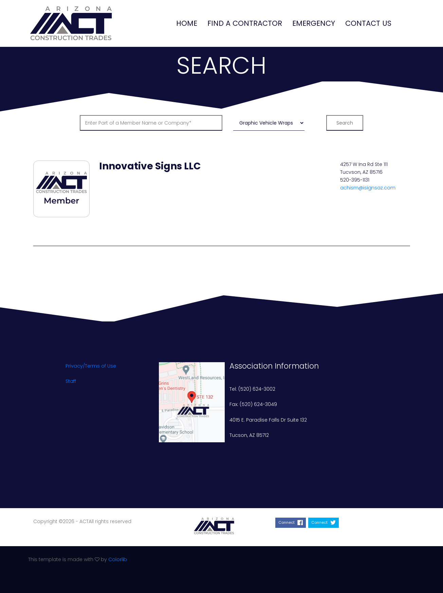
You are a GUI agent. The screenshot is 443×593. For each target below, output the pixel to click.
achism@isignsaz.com (367, 187)
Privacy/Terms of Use (91, 366)
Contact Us (368, 23)
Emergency (313, 23)
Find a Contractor (244, 23)
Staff (71, 381)
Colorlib (117, 559)
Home (186, 23)
